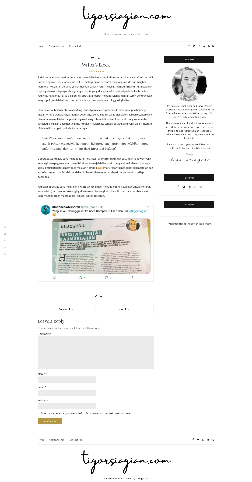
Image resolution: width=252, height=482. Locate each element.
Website (43, 396)
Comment (44, 333)
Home (41, 45)
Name (42, 371)
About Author (56, 45)
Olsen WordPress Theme (118, 474)
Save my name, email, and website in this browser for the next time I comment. (87, 409)
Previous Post (66, 309)
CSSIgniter (142, 474)
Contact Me (75, 45)
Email (42, 383)
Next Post (125, 309)
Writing (95, 58)
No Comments (96, 71)
